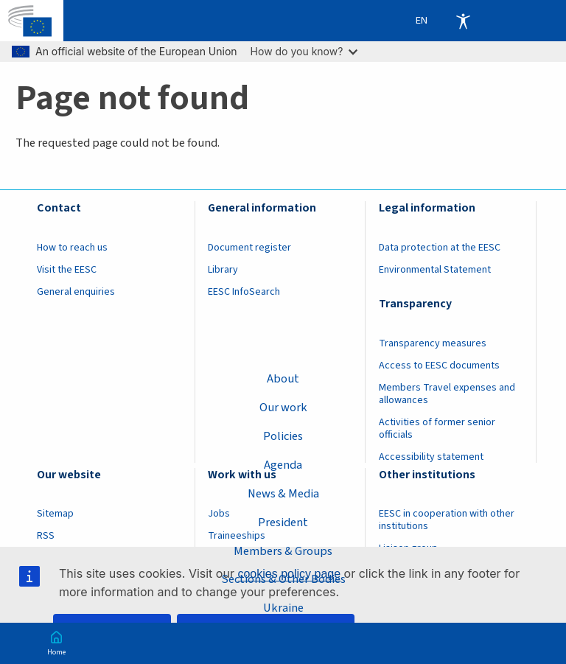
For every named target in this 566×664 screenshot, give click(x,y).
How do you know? (304, 51)
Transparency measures (432, 343)
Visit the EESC (67, 269)
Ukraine (283, 608)
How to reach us (72, 247)
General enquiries (76, 291)
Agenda (283, 465)
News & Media (283, 494)
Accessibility (462, 20)
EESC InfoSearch (244, 291)
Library (223, 269)
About (283, 379)
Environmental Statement (435, 269)
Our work (283, 407)
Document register (249, 247)
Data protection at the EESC (439, 247)
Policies (283, 436)
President (283, 522)
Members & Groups (283, 550)
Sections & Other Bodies (283, 579)
